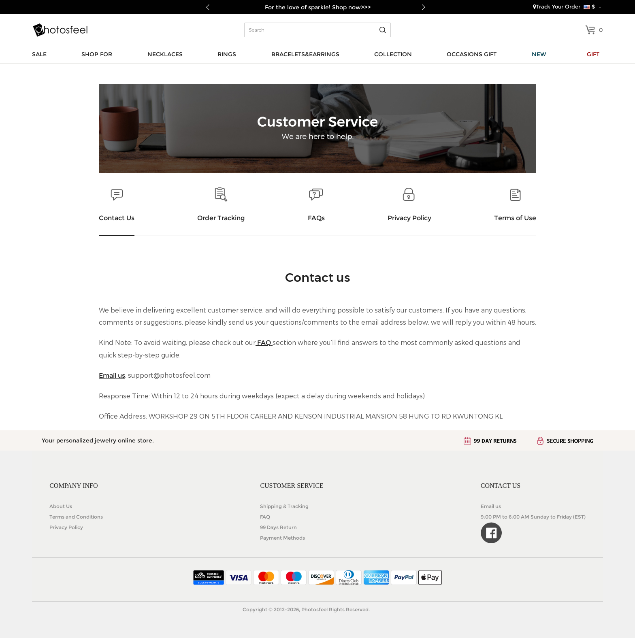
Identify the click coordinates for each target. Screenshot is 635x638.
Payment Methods (282, 538)
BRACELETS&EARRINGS (305, 54)
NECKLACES (165, 54)
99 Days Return (278, 527)
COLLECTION (393, 54)
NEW (539, 54)
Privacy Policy (66, 527)
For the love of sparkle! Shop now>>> (318, 7)
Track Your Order (556, 6)
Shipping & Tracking (284, 506)
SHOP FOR (96, 54)
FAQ (264, 343)
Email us (112, 375)
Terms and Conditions (76, 517)
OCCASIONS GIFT (471, 54)
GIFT (593, 54)
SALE (39, 54)
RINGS (226, 54)
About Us (60, 506)
